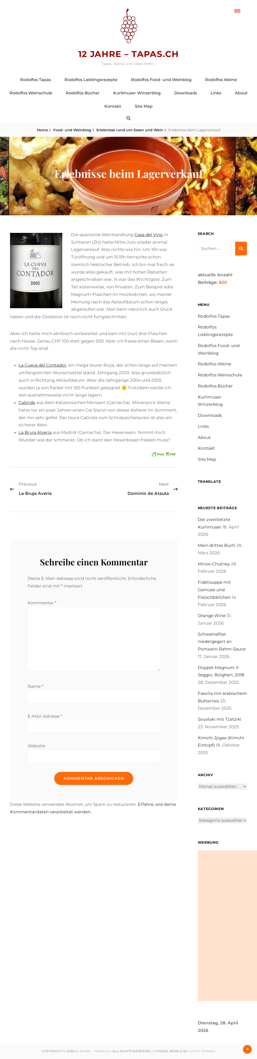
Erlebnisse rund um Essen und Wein (129, 130)
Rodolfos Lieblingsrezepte (91, 79)
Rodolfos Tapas (35, 79)
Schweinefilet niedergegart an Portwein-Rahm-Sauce (222, 642)
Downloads (185, 93)
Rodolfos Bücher (83, 93)
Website (36, 746)
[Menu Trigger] (237, 11)
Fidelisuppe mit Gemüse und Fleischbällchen (215, 590)
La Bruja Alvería (35, 432)
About (241, 93)
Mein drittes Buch (217, 545)
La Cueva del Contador (43, 365)
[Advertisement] (227, 926)
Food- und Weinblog (72, 130)
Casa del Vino (149, 234)
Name (35, 687)
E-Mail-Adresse (45, 717)
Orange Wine (212, 615)
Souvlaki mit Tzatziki (219, 719)
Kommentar (42, 602)
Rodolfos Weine (221, 79)
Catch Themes (202, 1051)
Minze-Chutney (214, 563)
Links (216, 93)
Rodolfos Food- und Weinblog (161, 79)
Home (42, 130)
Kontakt (112, 106)
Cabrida (27, 402)
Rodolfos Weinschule (31, 93)
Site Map (144, 106)
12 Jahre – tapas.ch (128, 53)
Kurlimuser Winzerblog (137, 93)
